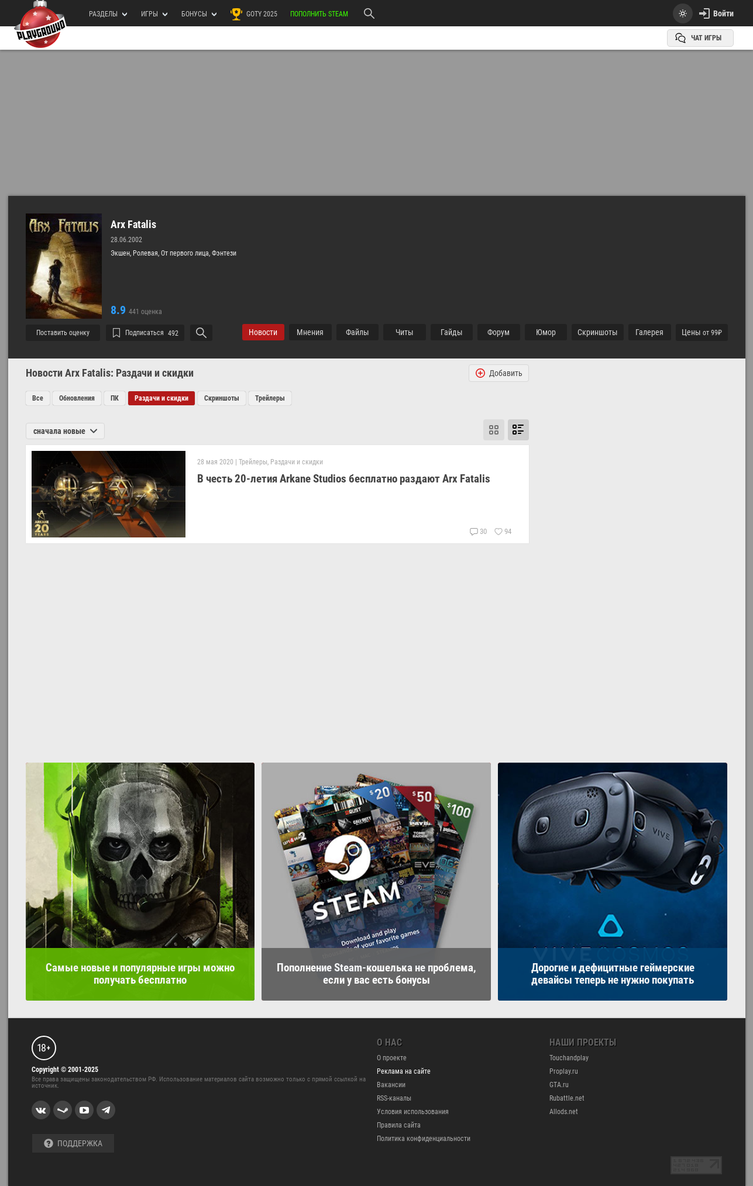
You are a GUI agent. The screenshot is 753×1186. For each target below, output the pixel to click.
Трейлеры (270, 398)
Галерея (649, 332)
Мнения (310, 332)
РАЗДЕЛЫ (108, 14)
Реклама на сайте (404, 1071)
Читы (405, 332)
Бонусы (198, 14)
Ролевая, (147, 253)
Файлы (357, 332)
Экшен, (122, 253)
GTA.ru (559, 1085)
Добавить (498, 373)
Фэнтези (224, 253)
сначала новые (65, 431)
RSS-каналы (394, 1098)
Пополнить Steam (319, 14)
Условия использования (413, 1112)
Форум (498, 332)
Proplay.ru (563, 1071)
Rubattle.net (566, 1098)
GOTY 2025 (253, 14)
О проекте (392, 1058)
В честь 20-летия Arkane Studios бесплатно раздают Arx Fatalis (343, 478)
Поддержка (73, 1144)
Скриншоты (221, 398)
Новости (263, 332)
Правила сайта (399, 1125)
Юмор (546, 332)
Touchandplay (569, 1058)
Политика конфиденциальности (423, 1139)
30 (478, 531)
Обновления (77, 398)
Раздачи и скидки (161, 398)
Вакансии (391, 1085)
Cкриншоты (597, 332)
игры (154, 14)
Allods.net (563, 1112)
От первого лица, (186, 253)
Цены (702, 332)
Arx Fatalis (133, 224)
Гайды (452, 332)
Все (37, 398)
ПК (115, 398)
